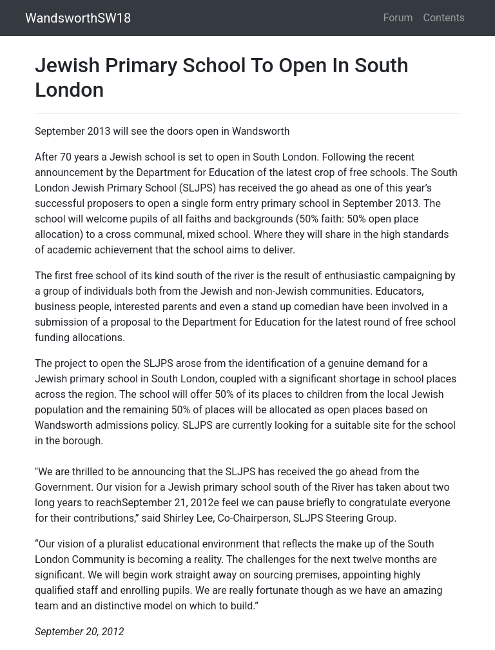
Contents (444, 18)
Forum (398, 18)
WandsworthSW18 (78, 18)
